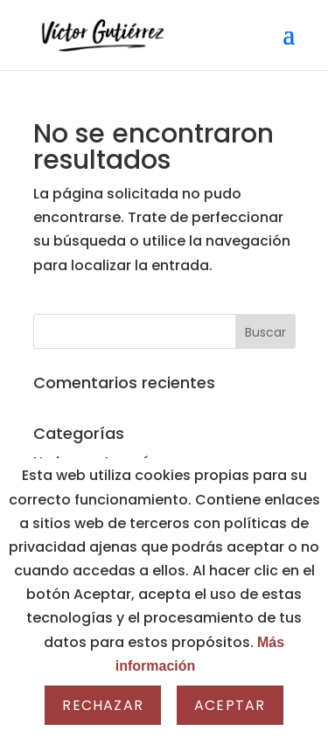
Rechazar (102, 705)
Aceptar (229, 705)
